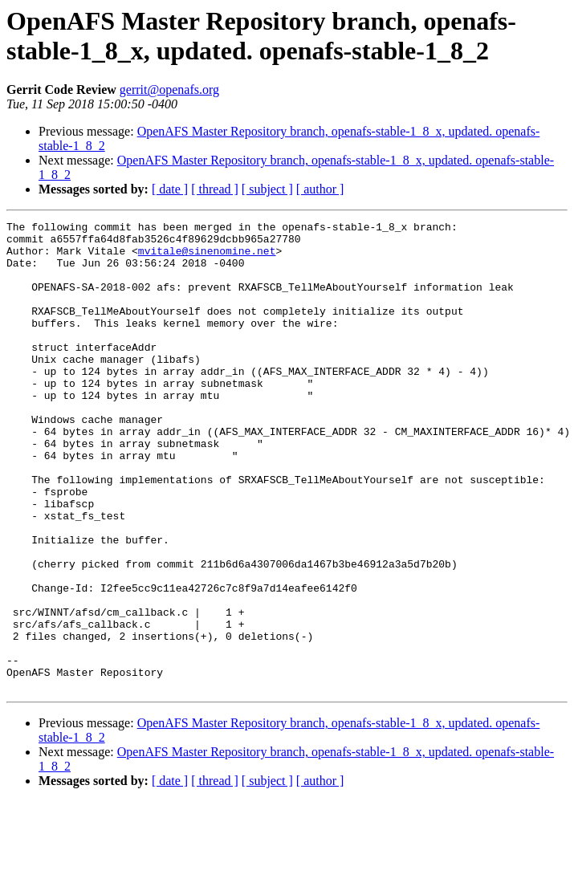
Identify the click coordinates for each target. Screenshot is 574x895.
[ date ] (170, 189)
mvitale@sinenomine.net (207, 257)
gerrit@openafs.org (169, 89)
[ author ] (320, 189)
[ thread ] (214, 189)
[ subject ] (267, 189)
